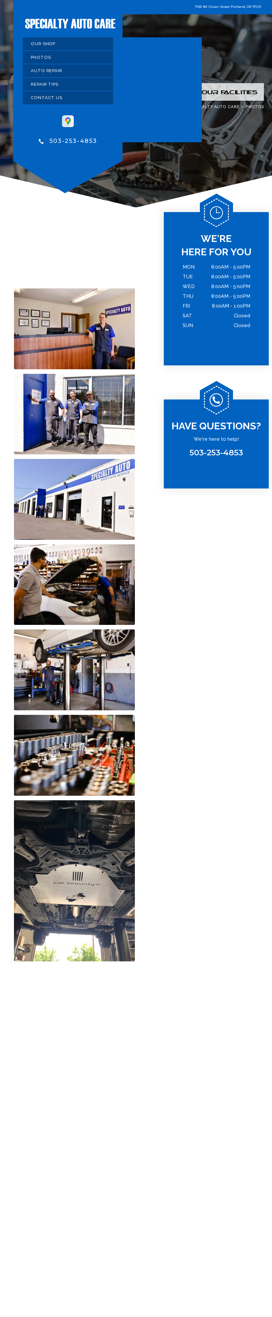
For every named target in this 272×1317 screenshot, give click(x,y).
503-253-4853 (73, 142)
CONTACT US (46, 98)
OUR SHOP (43, 45)
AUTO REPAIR (46, 72)
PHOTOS (41, 58)
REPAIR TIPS (44, 85)
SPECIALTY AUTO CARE (214, 107)
